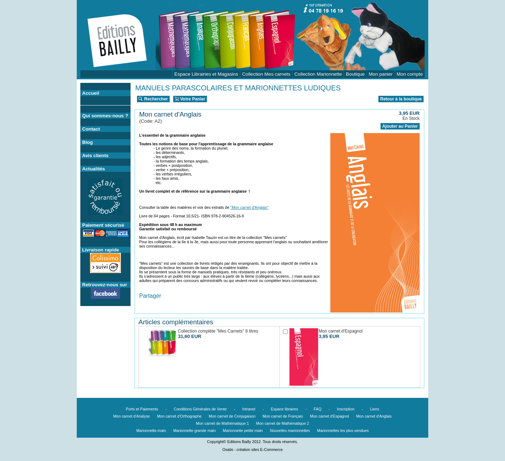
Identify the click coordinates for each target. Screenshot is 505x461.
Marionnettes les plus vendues (343, 430)
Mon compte (410, 74)
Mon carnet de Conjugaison (232, 416)
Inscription (346, 409)
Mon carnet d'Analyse (131, 416)
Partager (150, 296)
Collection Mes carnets (266, 74)
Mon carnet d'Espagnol (329, 416)
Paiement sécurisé (103, 225)
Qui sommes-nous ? (105, 115)
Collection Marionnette (318, 74)
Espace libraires (284, 409)
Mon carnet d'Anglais (374, 416)
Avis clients (95, 155)
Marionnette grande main (194, 430)
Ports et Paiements (142, 409)
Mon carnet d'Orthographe (179, 416)
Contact (91, 129)
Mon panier (381, 74)
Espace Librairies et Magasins (206, 74)
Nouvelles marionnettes (290, 430)
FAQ (317, 409)
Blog (87, 142)
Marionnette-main (151, 430)
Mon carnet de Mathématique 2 (282, 423)
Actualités (93, 168)
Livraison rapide (100, 250)
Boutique (355, 74)
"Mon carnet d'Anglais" (249, 207)
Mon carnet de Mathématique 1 (222, 423)
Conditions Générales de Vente (200, 409)
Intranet (248, 409)
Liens (374, 409)
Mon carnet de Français (283, 416)
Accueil (90, 93)
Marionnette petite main (243, 430)
